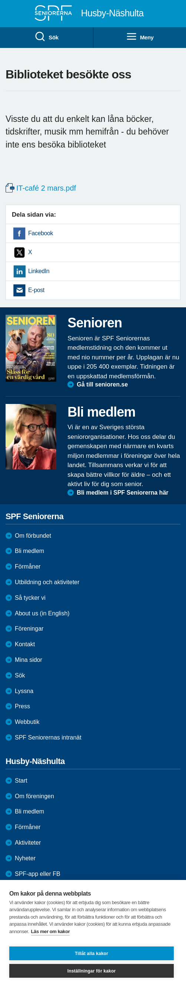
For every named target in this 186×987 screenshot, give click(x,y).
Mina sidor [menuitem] (28, 660)
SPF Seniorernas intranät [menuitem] (48, 737)
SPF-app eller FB (37, 874)
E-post (36, 290)
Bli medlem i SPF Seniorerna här (122, 492)
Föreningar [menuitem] (29, 628)
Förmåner (27, 566)
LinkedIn (38, 271)
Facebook (40, 233)
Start (21, 780)
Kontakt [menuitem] (25, 644)
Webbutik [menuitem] (27, 722)
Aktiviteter (28, 842)
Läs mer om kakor (50, 931)
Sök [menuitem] (46, 37)
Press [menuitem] (22, 706)
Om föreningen (34, 796)
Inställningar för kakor (91, 971)
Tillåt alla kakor (91, 953)
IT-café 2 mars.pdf (46, 188)
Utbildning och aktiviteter (47, 582)
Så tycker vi (30, 598)
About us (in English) (42, 613)
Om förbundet (33, 536)
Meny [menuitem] (140, 37)
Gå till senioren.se (102, 384)
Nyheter (25, 858)
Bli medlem (29, 551)
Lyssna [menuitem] (24, 691)
